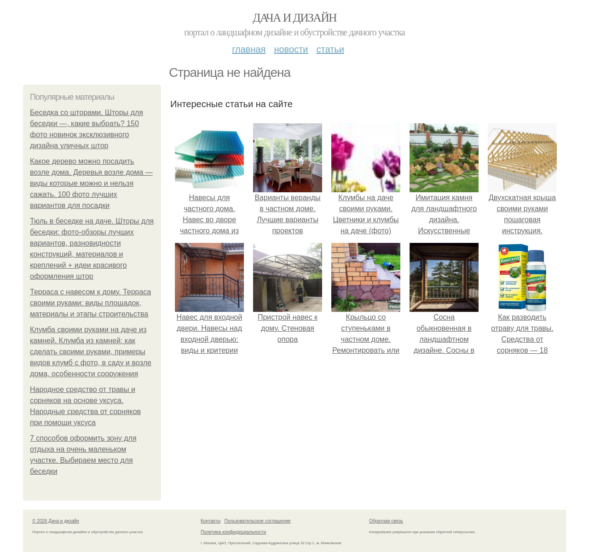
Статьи (330, 49)
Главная (249, 49)
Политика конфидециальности (233, 532)
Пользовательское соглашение (258, 520)
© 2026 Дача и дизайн (55, 520)
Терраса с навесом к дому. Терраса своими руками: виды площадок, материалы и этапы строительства (90, 303)
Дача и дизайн (294, 17)
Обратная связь (386, 520)
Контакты (210, 520)
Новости (291, 49)
